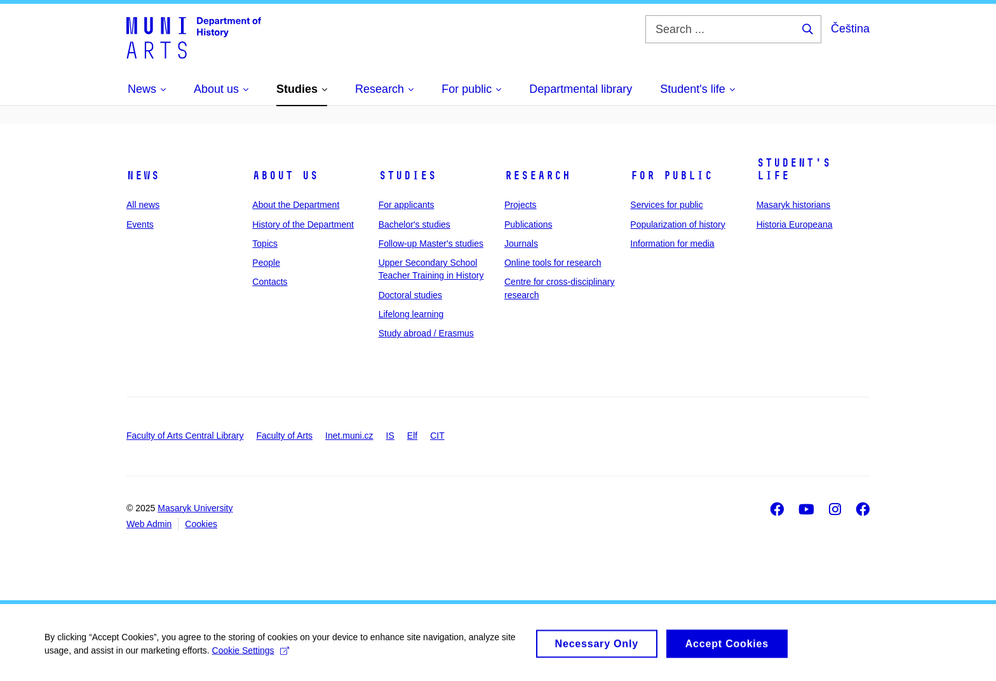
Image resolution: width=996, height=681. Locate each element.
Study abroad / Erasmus (426, 333)
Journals (521, 243)
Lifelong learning (411, 314)
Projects (520, 205)
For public (671, 175)
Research (537, 175)
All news (142, 205)
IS (390, 435)
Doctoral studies (410, 295)
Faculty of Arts (284, 435)
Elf (412, 435)
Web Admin (149, 524)
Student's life (794, 169)
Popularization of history (677, 224)
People (266, 263)
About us (285, 175)
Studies (407, 175)
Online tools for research (553, 263)
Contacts (269, 282)
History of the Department (303, 224)
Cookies (201, 524)
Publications (528, 224)
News (142, 175)
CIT (437, 435)
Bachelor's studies (414, 224)
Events (140, 224)
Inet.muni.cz (349, 435)
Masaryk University (195, 508)
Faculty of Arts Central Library (184, 435)
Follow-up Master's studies (431, 243)
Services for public (666, 205)
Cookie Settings (250, 655)
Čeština (850, 28)
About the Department (295, 205)
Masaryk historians (794, 205)
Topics (265, 243)
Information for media (672, 243)
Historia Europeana (795, 224)
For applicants (406, 205)
